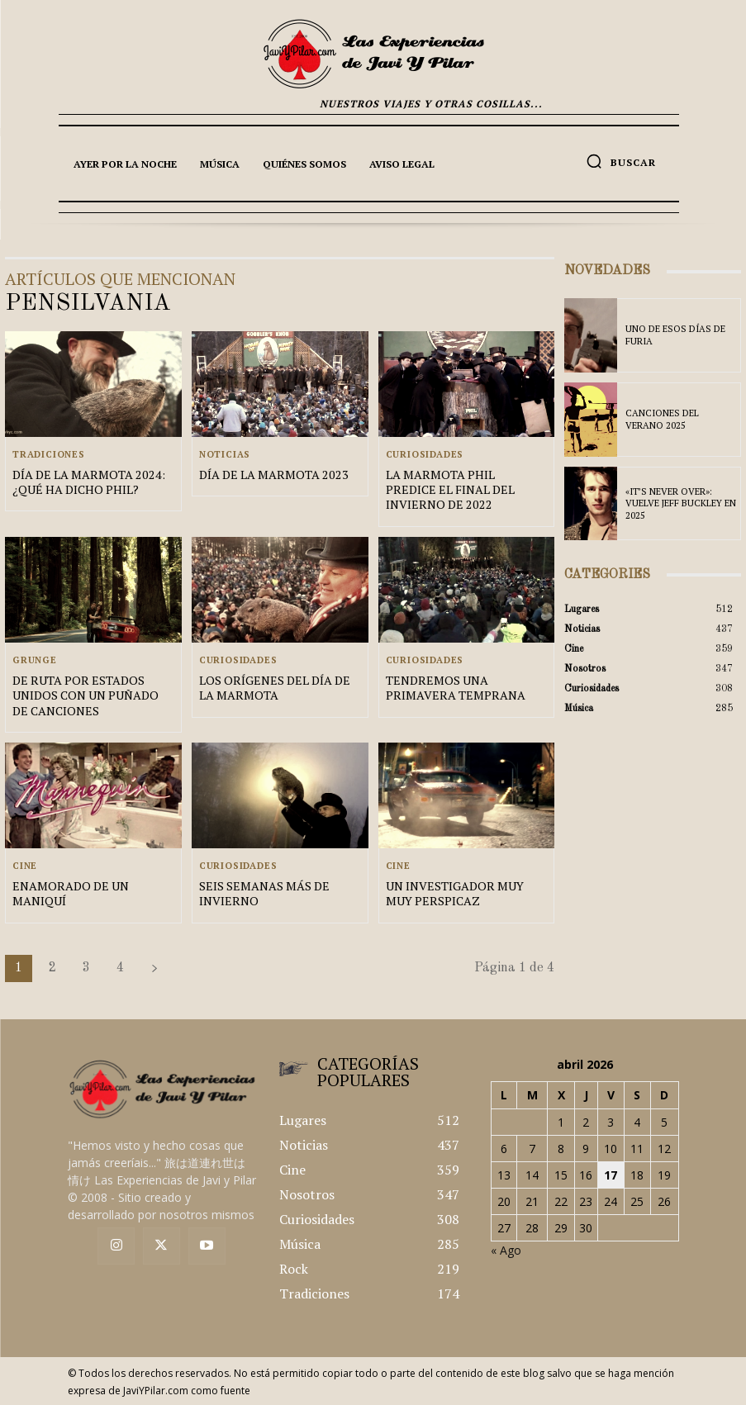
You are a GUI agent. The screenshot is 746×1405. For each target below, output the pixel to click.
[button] (621, 161)
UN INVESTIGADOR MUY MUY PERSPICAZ (454, 892)
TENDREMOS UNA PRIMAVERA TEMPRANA (454, 687)
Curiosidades (425, 454)
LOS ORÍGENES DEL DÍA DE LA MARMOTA (273, 687)
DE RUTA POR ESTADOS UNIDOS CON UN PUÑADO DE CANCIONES (84, 695)
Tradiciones (48, 454)
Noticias (224, 454)
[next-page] (154, 967)
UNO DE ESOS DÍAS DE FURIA (675, 335)
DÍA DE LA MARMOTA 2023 (271, 474)
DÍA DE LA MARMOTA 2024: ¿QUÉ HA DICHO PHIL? (86, 482)
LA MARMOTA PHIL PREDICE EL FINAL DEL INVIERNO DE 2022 (465, 489)
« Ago (506, 1249)
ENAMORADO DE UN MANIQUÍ (69, 892)
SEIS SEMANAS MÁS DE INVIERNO (264, 892)
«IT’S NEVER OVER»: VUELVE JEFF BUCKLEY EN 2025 (680, 503)
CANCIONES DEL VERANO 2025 (662, 418)
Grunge (34, 660)
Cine (24, 865)
